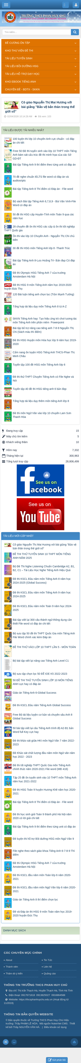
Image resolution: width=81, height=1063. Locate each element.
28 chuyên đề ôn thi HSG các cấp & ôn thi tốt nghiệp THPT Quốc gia (39, 228)
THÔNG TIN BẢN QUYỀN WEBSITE (28, 1014)
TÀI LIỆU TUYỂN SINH (18, 58)
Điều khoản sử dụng (55, 1027)
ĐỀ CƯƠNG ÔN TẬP (17, 42)
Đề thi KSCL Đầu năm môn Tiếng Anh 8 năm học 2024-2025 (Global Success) (42, 580)
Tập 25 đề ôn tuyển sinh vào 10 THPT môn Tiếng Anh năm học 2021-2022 (44, 779)
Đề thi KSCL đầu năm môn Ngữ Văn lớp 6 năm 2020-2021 (44, 889)
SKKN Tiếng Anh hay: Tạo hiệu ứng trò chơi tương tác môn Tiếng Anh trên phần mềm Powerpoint (45, 320)
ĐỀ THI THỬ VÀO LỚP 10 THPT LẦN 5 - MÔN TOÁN (44, 647)
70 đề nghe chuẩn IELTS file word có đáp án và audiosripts (41, 178)
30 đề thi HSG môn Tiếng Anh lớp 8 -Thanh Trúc (41, 248)
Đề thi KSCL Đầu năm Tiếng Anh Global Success (42, 705)
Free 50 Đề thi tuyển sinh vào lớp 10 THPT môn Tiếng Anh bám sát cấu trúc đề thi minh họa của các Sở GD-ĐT (45, 154)
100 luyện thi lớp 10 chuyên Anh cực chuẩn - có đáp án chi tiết (43, 140)
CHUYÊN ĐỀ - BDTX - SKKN (22, 89)
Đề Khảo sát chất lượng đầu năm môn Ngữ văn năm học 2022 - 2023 (44, 754)
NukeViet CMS (59, 1023)
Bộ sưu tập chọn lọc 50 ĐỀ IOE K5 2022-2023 (40, 673)
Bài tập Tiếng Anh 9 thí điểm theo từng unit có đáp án (44, 164)
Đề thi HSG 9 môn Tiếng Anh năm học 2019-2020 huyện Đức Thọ (37, 286)
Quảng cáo (50, 973)
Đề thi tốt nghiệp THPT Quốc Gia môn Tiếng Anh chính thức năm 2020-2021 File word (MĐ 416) (41, 767)
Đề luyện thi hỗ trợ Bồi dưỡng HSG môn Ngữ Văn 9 (43, 838)
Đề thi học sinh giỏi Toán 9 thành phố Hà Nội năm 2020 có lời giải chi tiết (42, 816)
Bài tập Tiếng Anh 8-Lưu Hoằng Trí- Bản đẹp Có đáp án (44, 262)
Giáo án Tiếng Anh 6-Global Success (34, 692)
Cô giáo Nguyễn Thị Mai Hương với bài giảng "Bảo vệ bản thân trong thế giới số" (40, 107)
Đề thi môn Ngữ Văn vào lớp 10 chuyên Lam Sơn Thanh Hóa (42, 415)
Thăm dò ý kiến (14, 973)
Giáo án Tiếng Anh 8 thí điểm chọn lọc (35, 899)
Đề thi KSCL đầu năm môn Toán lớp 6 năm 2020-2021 (42, 877)
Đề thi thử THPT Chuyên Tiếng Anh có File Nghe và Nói (43, 378)
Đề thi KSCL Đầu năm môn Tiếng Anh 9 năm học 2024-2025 (42, 594)
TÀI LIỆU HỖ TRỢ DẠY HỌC (22, 73)
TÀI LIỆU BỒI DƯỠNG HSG (21, 66)
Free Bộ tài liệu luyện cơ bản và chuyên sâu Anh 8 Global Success (42, 716)
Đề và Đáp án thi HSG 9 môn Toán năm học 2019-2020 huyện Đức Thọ (42, 913)
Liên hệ (48, 966)
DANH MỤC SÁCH (14, 930)
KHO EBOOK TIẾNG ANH (20, 81)
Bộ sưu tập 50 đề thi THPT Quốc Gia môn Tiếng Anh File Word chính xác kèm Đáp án (44, 635)
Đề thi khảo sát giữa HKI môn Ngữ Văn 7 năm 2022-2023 (44, 742)
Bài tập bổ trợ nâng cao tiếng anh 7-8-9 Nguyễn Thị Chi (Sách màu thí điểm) (43, 330)
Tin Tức (48, 960)
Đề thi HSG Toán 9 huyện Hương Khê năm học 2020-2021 (44, 791)
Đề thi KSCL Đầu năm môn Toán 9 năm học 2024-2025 (42, 608)
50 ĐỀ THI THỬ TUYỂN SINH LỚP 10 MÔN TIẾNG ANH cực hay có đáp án (43, 682)
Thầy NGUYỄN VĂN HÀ (26, 1027)
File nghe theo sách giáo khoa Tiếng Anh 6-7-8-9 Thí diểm (44, 852)
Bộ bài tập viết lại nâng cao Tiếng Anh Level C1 (41, 660)
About (9, 960)
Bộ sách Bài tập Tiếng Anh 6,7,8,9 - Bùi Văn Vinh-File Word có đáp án (44, 203)
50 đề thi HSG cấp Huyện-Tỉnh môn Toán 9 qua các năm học (43, 216)
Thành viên (12, 966)
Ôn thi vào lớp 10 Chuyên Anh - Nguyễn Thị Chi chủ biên (44, 237)
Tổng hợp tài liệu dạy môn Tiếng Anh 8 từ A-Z (40, 306)
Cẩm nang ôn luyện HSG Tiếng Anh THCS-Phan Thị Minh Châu (44, 354)
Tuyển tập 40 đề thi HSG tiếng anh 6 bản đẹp (40, 388)
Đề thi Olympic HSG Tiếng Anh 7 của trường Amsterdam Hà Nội (39, 274)
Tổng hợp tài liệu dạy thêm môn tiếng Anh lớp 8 (41, 401)
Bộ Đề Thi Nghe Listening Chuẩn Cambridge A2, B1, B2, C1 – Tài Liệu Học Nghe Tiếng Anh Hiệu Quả (44, 568)
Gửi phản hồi (57, 1060)
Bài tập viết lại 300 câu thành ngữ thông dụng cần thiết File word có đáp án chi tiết (42, 621)
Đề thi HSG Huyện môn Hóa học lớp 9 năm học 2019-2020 (45, 342)
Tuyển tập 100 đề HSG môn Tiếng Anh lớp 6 (39, 364)
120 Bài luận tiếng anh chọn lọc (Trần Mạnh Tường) (43, 294)
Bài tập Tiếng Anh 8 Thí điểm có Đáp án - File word (43, 188)
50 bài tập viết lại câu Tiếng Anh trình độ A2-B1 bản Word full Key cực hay (43, 730)
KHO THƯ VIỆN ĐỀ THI (19, 50)
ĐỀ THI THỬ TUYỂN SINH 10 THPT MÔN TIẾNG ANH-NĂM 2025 (42, 556)
